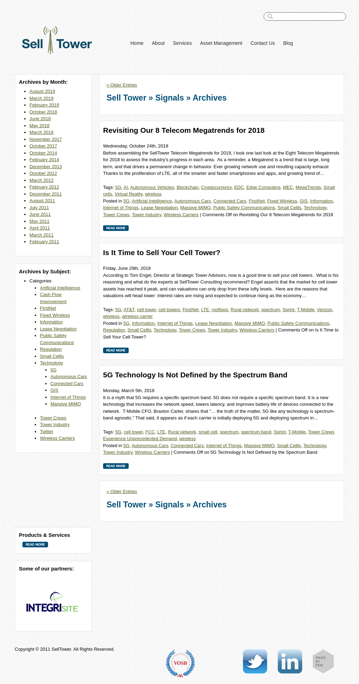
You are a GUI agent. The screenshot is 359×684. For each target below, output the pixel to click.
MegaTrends (308, 187)
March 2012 (41, 180)
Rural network (245, 309)
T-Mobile (305, 309)
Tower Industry (55, 424)
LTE (205, 309)
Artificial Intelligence (60, 287)
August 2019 (42, 91)
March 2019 (41, 98)
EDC (239, 187)
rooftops (220, 309)
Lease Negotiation (58, 328)
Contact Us (263, 43)
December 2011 (45, 194)
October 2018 (43, 112)
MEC (288, 187)
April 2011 (39, 228)
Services (182, 43)
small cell (207, 432)
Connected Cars (66, 383)
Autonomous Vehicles (152, 187)
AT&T (129, 309)
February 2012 (44, 187)
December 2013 (45, 166)
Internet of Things (68, 397)
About (158, 43)
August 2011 (42, 200)
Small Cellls (52, 356)
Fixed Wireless (55, 315)
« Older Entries (122, 85)
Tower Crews (53, 417)
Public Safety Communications (244, 207)
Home (136, 43)
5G (53, 369)
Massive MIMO (65, 403)
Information (51, 321)
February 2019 (44, 105)
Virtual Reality (128, 194)
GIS (54, 390)
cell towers (169, 309)
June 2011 (40, 214)
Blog (288, 43)
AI (126, 187)
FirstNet (48, 308)
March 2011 (41, 235)
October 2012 (43, 173)
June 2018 (40, 118)
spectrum (270, 309)
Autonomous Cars (68, 376)
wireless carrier (137, 316)
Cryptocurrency (216, 187)
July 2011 (39, 207)
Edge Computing (263, 187)
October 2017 (43, 146)
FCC (150, 432)
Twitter (46, 431)
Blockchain (188, 187)
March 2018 (41, 132)
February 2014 (44, 159)
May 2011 (39, 221)
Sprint (288, 309)
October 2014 (43, 153)
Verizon (324, 309)
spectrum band (256, 432)
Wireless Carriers (57, 438)
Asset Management (221, 43)
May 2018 (39, 125)
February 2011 (44, 241)
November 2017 (45, 139)
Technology (51, 362)
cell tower (146, 309)
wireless (153, 194)
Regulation (51, 349)
